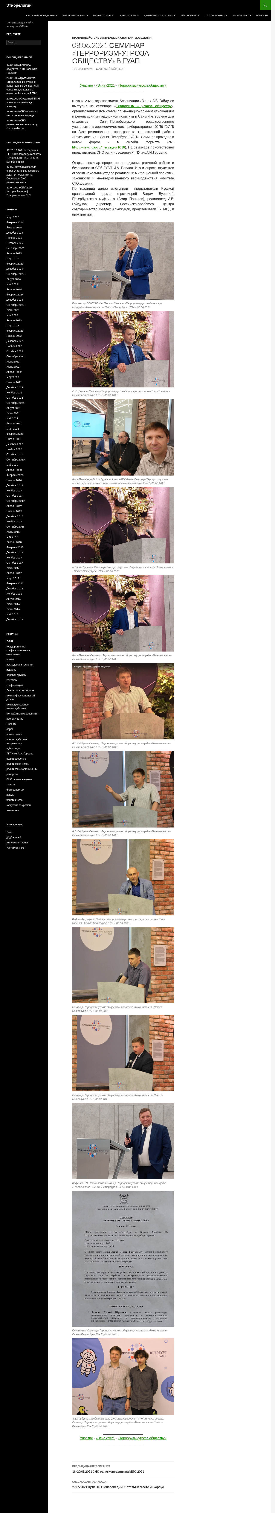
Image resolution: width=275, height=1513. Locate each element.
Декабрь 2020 (14, 444)
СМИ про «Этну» (215, 15)
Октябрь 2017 (14, 562)
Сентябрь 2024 (15, 273)
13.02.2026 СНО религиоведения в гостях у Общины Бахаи (21, 124)
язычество (12, 810)
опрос (10, 729)
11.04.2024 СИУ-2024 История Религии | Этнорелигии (19, 191)
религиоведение (16, 758)
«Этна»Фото (240, 15)
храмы (10, 794)
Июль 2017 (13, 567)
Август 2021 (13, 408)
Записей (13, 837)
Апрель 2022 (14, 371)
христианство (14, 800)
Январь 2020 (14, 480)
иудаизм (11, 669)
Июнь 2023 (13, 310)
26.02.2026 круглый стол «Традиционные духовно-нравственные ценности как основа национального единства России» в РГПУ (22, 85)
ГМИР (10, 641)
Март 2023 (12, 325)
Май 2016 (12, 614)
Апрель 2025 (14, 253)
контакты (11, 680)
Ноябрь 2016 (14, 593)
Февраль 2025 (14, 263)
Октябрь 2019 (14, 495)
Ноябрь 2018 (14, 521)
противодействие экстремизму (95, 37)
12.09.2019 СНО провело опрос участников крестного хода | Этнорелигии (22, 170)
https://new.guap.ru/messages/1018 (98, 147)
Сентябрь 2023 (15, 304)
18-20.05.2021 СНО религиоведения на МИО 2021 (123, 1468)
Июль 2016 (13, 604)
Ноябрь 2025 (14, 237)
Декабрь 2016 (14, 588)
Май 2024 (12, 284)
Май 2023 (12, 315)
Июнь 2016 (13, 609)
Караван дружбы (16, 674)
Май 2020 (12, 464)
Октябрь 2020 (14, 454)
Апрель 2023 (14, 320)
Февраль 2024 (14, 294)
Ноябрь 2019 (14, 490)
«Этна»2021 (105, 85)
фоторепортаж (15, 789)
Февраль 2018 (14, 547)
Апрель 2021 (14, 423)
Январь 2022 (14, 382)
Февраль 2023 (14, 330)
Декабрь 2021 (14, 387)
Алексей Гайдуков (111, 68)
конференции (14, 685)
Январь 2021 (14, 439)
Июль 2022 (13, 361)
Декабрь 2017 (14, 552)
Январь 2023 (14, 335)
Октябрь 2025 (14, 243)
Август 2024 (13, 279)
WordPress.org (15, 847)
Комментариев (17, 842)
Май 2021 (12, 418)
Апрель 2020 (14, 469)
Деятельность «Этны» (158, 15)
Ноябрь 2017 (14, 557)
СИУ (28, 195)
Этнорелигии (19, 5)
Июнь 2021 (13, 413)
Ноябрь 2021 (14, 392)
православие (14, 734)
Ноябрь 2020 (14, 449)
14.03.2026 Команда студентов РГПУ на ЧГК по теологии (21, 68)
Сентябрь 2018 (15, 526)
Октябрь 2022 (14, 351)
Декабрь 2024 (14, 268)
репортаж (12, 774)
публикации (13, 748)
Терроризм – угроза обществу (144, 106)
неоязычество (14, 718)
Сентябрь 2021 (15, 402)
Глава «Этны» (127, 15)
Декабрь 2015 (14, 619)
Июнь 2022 (13, 366)
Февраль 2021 (14, 433)
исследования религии (19, 664)
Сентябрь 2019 (15, 500)
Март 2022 (12, 377)
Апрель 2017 (14, 573)
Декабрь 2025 (14, 232)
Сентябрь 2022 (15, 356)
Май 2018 (12, 536)
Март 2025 (12, 258)
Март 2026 (12, 217)
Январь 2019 (14, 511)
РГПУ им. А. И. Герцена (19, 753)
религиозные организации (21, 769)
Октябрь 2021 (14, 397)
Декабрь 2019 (14, 485)
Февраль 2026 (14, 222)
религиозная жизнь (17, 763)
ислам (10, 659)
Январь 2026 (14, 227)
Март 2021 (12, 428)
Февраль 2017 (14, 583)
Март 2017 (12, 578)
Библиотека (189, 15)
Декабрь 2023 (14, 299)
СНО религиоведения (40, 15)
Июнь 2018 (13, 531)
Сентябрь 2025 (15, 248)
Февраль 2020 (14, 475)
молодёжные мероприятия (22, 713)
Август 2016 (13, 598)
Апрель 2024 (14, 289)
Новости (262, 15)
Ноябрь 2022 (14, 346)
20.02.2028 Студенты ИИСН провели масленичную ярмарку (23, 102)
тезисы (10, 784)
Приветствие (102, 15)
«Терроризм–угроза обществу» (142, 85)
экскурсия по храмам (18, 805)
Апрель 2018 (14, 542)
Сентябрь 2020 (15, 459)
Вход (9, 832)
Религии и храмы (74, 15)
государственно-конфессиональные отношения (18, 650)
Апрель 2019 (14, 506)
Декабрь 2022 (14, 341)
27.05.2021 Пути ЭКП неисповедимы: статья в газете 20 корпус (123, 1484)
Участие (86, 85)
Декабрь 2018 (14, 516)
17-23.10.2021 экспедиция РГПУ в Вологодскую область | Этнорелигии (23, 153)
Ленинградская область (20, 690)
